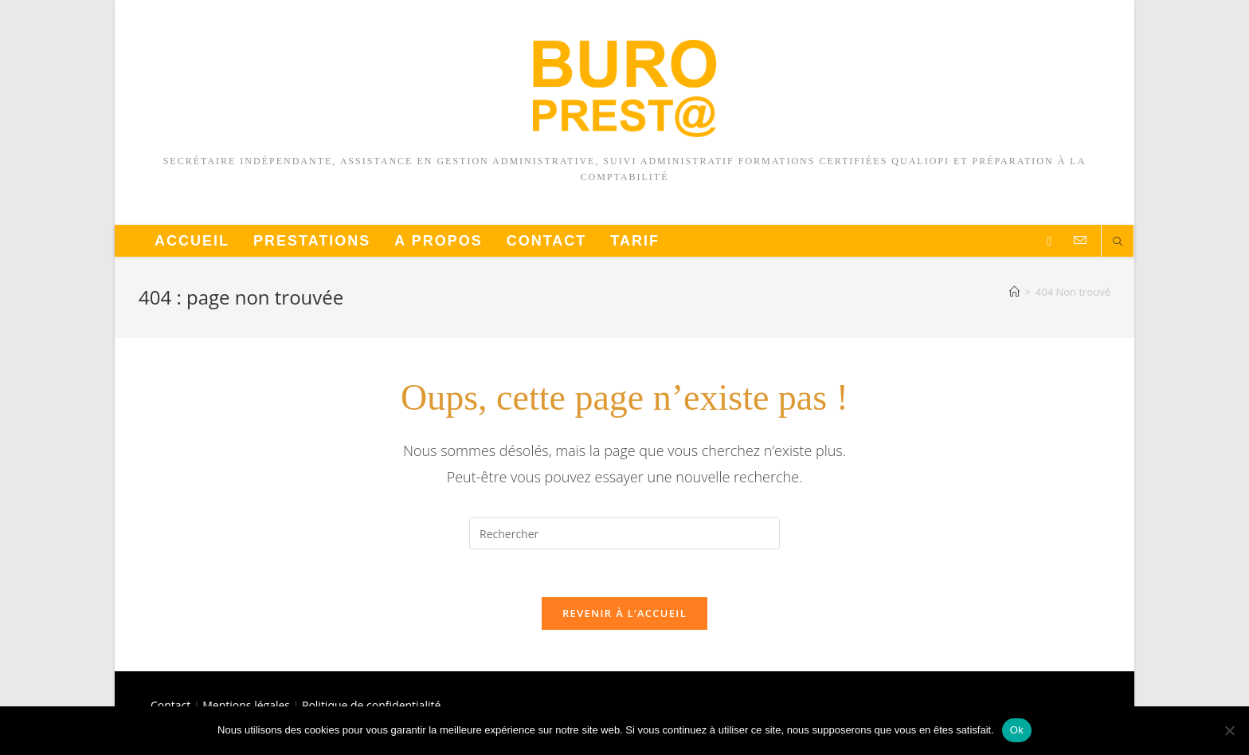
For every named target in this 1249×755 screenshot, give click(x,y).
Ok (1017, 730)
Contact (170, 705)
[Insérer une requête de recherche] (624, 533)
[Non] (1229, 730)
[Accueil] (1014, 292)
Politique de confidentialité (371, 705)
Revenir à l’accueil (624, 614)
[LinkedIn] (1049, 241)
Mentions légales (246, 705)
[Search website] (1117, 242)
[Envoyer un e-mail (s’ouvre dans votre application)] (1080, 240)
